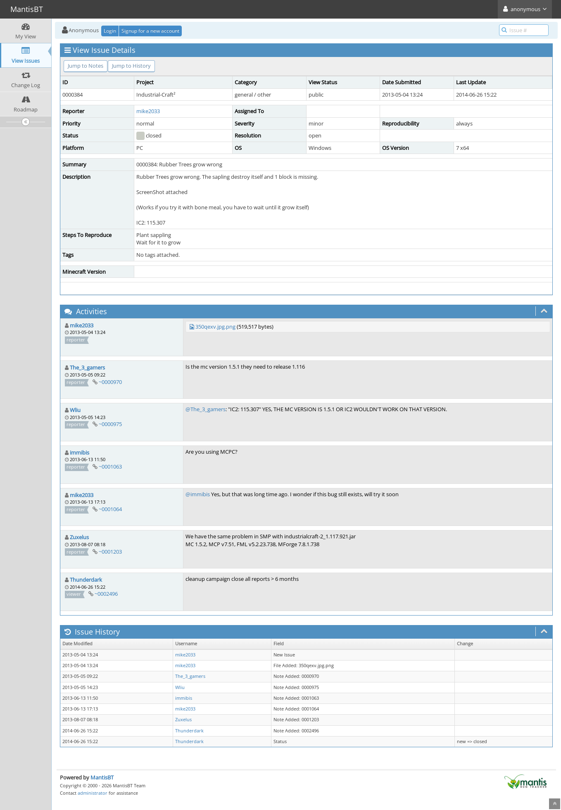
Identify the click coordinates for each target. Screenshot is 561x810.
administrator (92, 793)
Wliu (75, 410)
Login (110, 30)
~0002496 (106, 593)
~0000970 (110, 382)
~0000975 (110, 424)
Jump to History (131, 65)
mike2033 (148, 111)
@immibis (197, 494)
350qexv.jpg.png (215, 326)
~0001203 (110, 551)
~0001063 (110, 466)
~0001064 (110, 509)
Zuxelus (79, 537)
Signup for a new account (150, 30)
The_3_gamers (87, 367)
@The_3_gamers (205, 409)
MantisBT (102, 777)
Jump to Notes (85, 65)
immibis (79, 452)
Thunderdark (86, 579)
